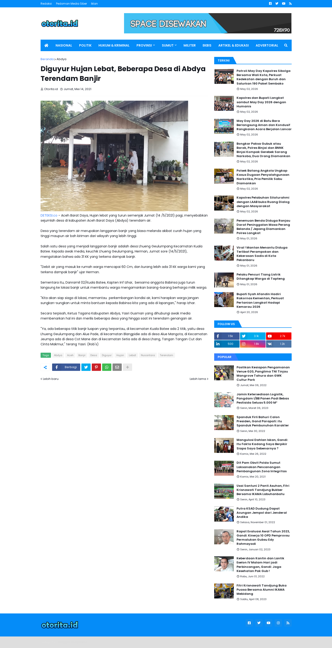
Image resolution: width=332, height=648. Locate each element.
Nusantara (148, 355)
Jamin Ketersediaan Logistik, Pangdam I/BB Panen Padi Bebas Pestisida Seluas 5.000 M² (263, 398)
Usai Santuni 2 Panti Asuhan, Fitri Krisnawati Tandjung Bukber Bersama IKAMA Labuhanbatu (263, 490)
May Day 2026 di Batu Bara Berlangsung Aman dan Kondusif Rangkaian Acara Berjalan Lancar (264, 125)
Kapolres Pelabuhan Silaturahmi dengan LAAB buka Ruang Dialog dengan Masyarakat (263, 202)
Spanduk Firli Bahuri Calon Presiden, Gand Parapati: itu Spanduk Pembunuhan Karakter (263, 421)
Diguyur (107, 355)
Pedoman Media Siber (71, 4)
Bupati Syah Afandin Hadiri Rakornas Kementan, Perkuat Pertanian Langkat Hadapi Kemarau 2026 (260, 300)
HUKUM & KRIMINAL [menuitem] (114, 45)
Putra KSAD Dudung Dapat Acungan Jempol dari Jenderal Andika (262, 513)
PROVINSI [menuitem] (144, 45)
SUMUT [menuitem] (168, 45)
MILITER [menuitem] (190, 45)
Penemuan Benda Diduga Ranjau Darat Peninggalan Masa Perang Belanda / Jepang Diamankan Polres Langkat (263, 227)
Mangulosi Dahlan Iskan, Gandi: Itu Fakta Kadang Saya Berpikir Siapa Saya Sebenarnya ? (262, 444)
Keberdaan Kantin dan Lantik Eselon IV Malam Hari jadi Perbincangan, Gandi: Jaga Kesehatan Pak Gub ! (260, 564)
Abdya (61, 59)
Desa (93, 355)
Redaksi (46, 4)
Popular (224, 357)
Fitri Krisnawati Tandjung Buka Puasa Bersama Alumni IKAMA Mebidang (262, 589)
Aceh (70, 355)
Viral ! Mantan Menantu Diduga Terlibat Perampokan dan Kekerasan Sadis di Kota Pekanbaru (262, 254)
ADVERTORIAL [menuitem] (267, 45)
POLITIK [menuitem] (85, 45)
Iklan (94, 4)
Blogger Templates (72, 642)
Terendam (166, 355)
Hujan (120, 355)
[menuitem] (46, 45)
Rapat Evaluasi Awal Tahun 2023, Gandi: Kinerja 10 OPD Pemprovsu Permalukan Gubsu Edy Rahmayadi (263, 537)
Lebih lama (198, 379)
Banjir (82, 355)
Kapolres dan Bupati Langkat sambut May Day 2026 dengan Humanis (261, 102)
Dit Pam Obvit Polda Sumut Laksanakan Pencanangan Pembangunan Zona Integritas (262, 467)
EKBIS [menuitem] (207, 45)
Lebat (132, 355)
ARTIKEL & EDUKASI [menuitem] (233, 45)
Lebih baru (51, 379)
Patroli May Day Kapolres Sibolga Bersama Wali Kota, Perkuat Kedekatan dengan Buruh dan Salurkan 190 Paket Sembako (263, 77)
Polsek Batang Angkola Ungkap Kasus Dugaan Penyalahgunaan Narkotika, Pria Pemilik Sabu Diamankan (263, 177)
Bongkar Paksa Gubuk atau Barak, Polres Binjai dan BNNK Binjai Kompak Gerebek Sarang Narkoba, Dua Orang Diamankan (263, 150)
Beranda (47, 59)
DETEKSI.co (49, 215)
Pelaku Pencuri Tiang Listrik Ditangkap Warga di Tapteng (261, 277)
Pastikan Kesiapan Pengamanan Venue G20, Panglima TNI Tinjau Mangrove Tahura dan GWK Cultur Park (263, 373)
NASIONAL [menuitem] (64, 45)
